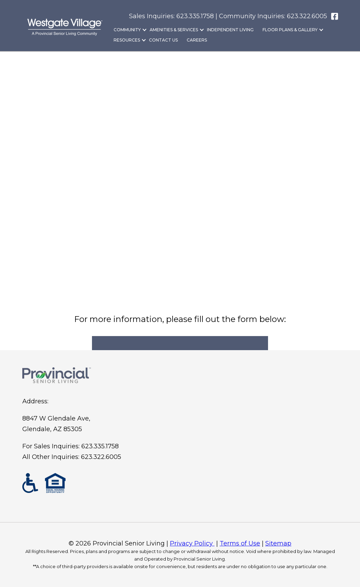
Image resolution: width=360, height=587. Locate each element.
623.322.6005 (307, 16)
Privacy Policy (192, 543)
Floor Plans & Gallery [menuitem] (290, 29)
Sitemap (278, 543)
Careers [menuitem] (197, 40)
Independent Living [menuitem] (230, 29)
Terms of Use (240, 543)
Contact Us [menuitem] (163, 40)
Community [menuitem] (127, 29)
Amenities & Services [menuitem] (174, 29)
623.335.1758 (100, 446)
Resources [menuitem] (127, 40)
